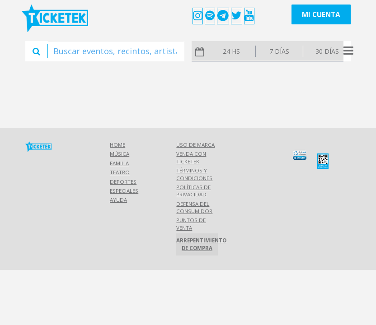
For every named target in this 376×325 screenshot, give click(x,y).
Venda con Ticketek (191, 157)
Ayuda (118, 199)
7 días (279, 51)
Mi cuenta (321, 14)
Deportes (123, 181)
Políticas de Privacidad (193, 191)
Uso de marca (195, 144)
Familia (119, 163)
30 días (327, 51)
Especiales (124, 190)
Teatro (120, 172)
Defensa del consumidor (194, 207)
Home (117, 144)
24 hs (231, 51)
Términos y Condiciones (194, 174)
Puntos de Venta (191, 224)
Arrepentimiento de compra (196, 244)
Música (119, 153)
